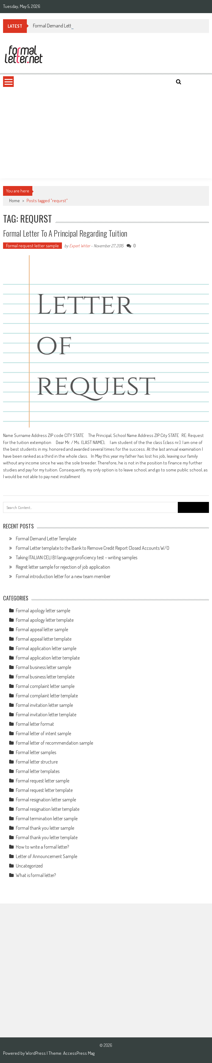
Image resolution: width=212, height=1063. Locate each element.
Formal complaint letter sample (45, 686)
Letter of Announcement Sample (46, 856)
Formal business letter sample (43, 667)
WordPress (36, 1053)
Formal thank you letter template (46, 837)
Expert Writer (79, 245)
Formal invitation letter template (46, 714)
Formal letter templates (37, 771)
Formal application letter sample (46, 648)
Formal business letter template (45, 677)
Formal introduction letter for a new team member (63, 576)
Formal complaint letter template (47, 696)
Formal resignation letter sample (46, 799)
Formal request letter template (44, 790)
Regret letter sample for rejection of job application (63, 567)
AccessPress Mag (79, 1053)
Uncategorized (29, 866)
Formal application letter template (48, 658)
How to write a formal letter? (42, 847)
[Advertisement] (106, 132)
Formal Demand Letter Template (63, 26)
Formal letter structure (37, 762)
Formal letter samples (36, 752)
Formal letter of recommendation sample (54, 743)
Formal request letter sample (32, 246)
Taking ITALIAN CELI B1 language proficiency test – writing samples (76, 557)
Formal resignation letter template (47, 809)
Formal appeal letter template (43, 639)
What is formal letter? (36, 875)
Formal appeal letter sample (42, 629)
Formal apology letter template (45, 620)
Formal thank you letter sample (45, 828)
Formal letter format (35, 724)
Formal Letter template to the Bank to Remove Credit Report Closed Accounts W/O (92, 548)
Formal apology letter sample (43, 610)
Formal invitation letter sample (44, 705)
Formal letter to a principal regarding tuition (65, 233)
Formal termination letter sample (46, 818)
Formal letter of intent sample (43, 733)
